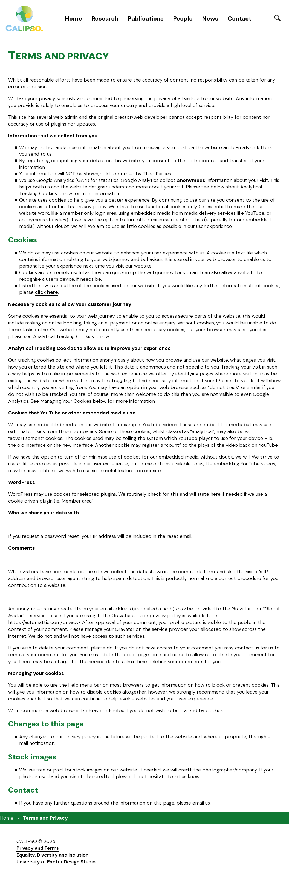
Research (104, 18)
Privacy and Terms (37, 848)
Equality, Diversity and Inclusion (52, 855)
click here (46, 292)
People (183, 18)
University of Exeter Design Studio (56, 861)
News (210, 18)
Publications (146, 18)
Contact (240, 18)
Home (73, 18)
